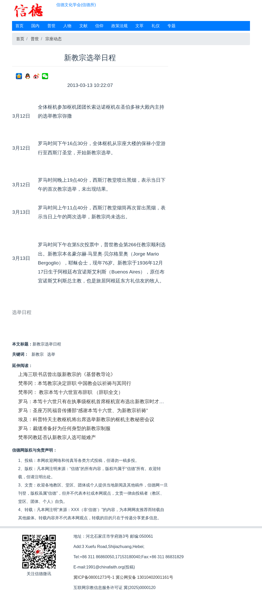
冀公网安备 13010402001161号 (144, 577)
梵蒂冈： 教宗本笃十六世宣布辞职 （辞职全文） (70, 392)
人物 (67, 26)
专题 (171, 26)
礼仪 (155, 26)
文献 (83, 26)
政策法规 (119, 26)
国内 (35, 26)
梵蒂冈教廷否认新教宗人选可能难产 (57, 437)
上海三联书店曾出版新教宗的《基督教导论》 (66, 374)
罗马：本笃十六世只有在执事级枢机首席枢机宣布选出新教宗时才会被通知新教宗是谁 (110, 401)
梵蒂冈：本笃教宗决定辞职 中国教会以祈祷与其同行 (74, 383)
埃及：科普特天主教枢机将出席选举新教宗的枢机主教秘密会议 (86, 419)
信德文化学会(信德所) (76, 5)
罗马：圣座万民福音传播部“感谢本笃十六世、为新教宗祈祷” (83, 410)
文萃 (139, 26)
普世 (51, 26)
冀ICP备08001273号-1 (93, 577)
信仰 (99, 26)
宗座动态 (53, 39)
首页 (19, 26)
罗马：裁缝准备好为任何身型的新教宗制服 (64, 428)
